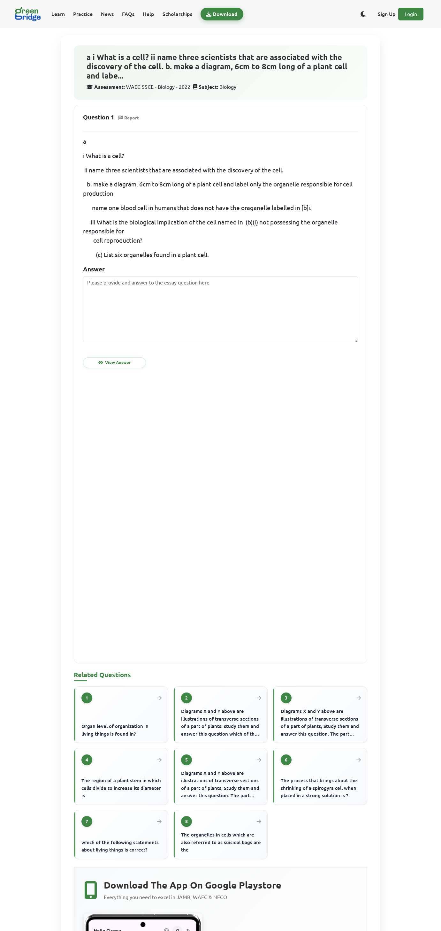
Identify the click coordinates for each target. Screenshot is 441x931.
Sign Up (387, 14)
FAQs (128, 14)
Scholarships (177, 14)
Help (148, 14)
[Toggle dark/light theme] (363, 14)
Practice (83, 14)
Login (411, 14)
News (107, 14)
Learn (58, 14)
